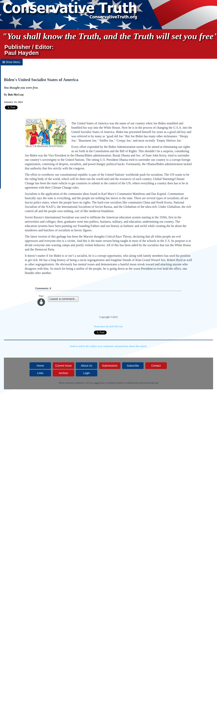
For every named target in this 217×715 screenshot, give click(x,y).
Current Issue (63, 365)
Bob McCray (16, 94)
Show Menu (11, 62)
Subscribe (133, 365)
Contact (156, 365)
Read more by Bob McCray (108, 326)
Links (40, 373)
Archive (63, 373)
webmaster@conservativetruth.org (142, 382)
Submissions (109, 365)
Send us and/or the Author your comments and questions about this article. (108, 346)
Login (86, 373)
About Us (86, 365)
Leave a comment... (63, 299)
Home (40, 365)
